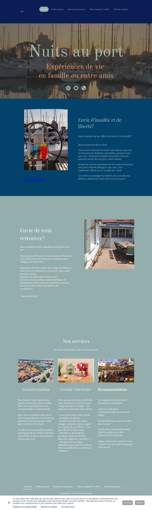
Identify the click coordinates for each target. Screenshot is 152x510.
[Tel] (84, 88)
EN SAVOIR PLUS (29, 296)
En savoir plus (68, 507)
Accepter (127, 503)
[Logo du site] (22, 12)
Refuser (139, 503)
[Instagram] (68, 88)
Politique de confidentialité (25, 507)
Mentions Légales (49, 507)
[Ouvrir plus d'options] (42, 14)
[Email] (76, 88)
